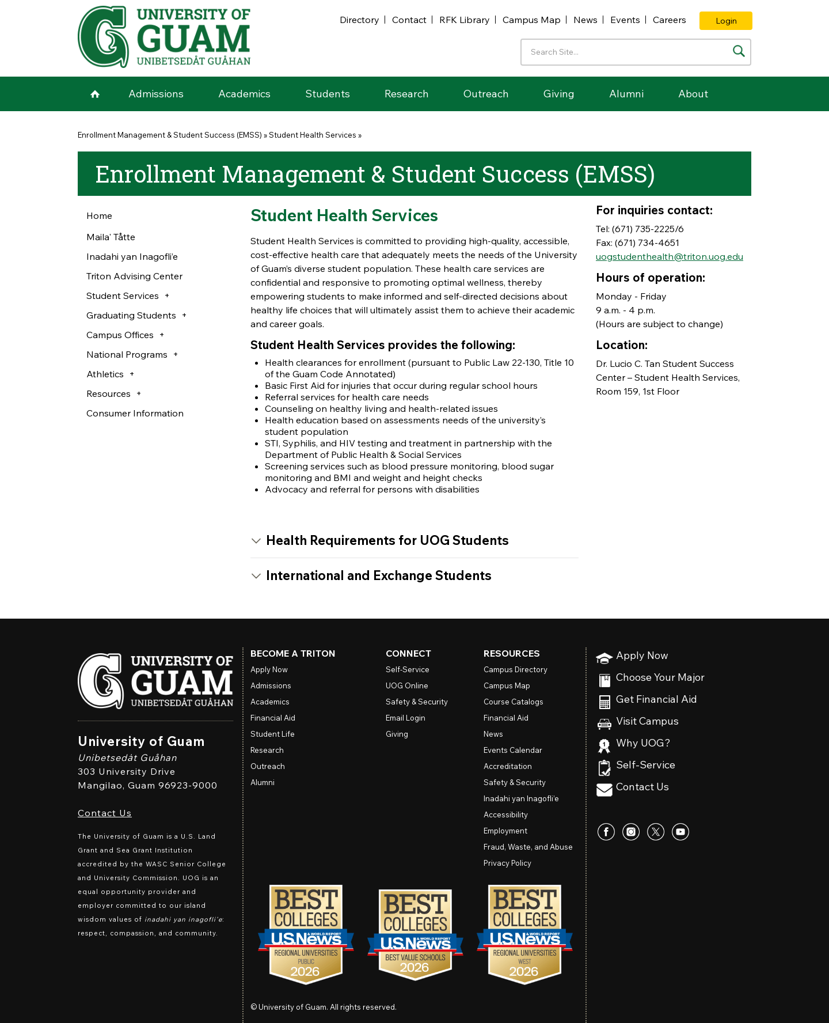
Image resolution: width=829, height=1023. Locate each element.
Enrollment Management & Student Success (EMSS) (170, 134)
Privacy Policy (507, 862)
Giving (559, 93)
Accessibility (506, 814)
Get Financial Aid (656, 700)
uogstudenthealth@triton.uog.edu (669, 256)
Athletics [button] (105, 374)
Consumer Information (135, 413)
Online (407, 685)
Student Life (272, 733)
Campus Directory (515, 669)
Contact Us (105, 813)
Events (625, 19)
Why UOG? (643, 743)
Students (327, 93)
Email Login (405, 717)
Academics (244, 93)
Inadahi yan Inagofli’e (132, 256)
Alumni (626, 93)
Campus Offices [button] (120, 334)
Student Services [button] (122, 295)
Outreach (486, 93)
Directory (359, 19)
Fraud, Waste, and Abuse (528, 846)
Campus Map (532, 19)
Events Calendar (513, 750)
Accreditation (508, 766)
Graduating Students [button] (131, 315)
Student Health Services (312, 134)
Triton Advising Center (134, 276)
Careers (669, 19)
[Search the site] (739, 51)
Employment (505, 830)
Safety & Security (417, 701)
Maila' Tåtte (110, 237)
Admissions (156, 93)
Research (407, 93)
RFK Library (464, 19)
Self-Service (645, 765)
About (693, 93)
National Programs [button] (127, 354)
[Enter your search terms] (635, 52)
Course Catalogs (513, 701)
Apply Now (642, 656)
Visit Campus (647, 721)
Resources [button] (108, 393)
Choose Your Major (660, 678)
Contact (409, 19)
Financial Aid (272, 717)
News (585, 19)
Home (95, 94)
